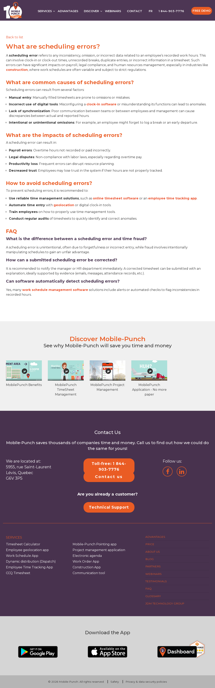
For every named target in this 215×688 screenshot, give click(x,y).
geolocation (64, 205)
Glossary (153, 596)
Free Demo (202, 11)
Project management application (99, 550)
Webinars (113, 11)
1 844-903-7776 (171, 11)
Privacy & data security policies (146, 681)
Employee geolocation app (27, 550)
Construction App (87, 567)
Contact (134, 11)
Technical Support (109, 507)
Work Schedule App (22, 556)
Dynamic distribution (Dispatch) (31, 561)
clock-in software (101, 104)
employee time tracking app (172, 198)
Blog (149, 559)
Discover (91, 11)
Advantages (68, 11)
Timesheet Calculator (23, 544)
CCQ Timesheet (18, 573)
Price (149, 544)
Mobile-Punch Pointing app (95, 544)
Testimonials (156, 581)
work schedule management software (55, 290)
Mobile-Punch (68, 681)
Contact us (109, 476)
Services (45, 11)
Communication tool (89, 573)
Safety (114, 681)
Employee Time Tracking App (29, 567)
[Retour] (14, 37)
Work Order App (86, 561)
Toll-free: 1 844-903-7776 (109, 466)
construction (17, 70)
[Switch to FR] (150, 10)
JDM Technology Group (164, 603)
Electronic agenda (87, 556)
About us (152, 551)
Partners (153, 566)
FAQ (148, 588)
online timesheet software (115, 198)
